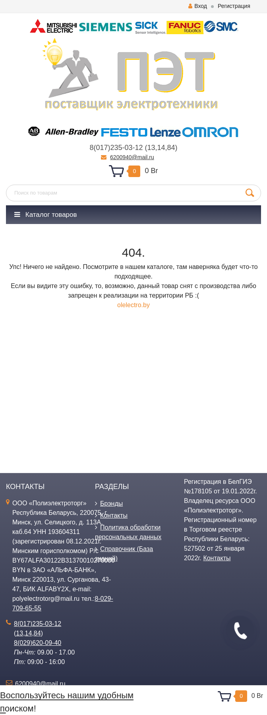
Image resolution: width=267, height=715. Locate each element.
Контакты (114, 515)
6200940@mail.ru (132, 157)
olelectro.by (133, 305)
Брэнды (111, 503)
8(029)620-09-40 (37, 642)
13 (151, 148)
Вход (197, 6)
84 (171, 148)
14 (161, 148)
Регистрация (234, 6)
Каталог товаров (45, 214)
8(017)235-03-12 (116, 148)
